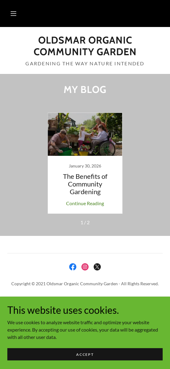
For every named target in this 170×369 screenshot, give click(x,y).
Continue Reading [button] (85, 203)
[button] (13, 13)
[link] (85, 46)
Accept (85, 354)
